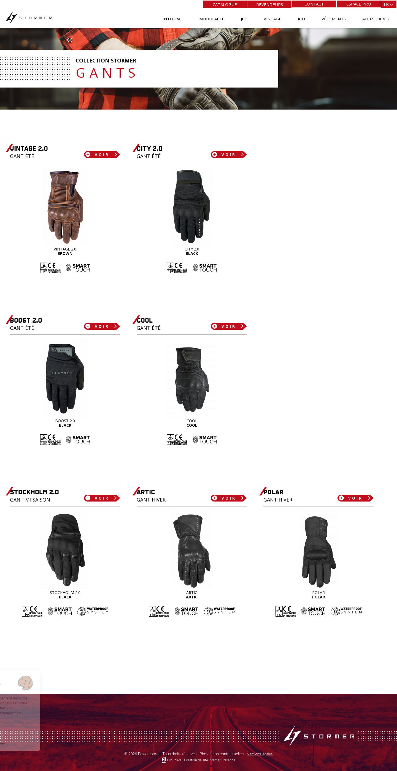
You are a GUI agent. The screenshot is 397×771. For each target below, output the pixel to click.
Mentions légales (259, 754)
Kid (301, 18)
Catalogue (225, 4)
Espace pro (358, 4)
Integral (173, 18)
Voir (99, 154)
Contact (314, 4)
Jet (244, 18)
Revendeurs (269, 4)
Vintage (272, 18)
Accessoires (375, 18)
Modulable (211, 18)
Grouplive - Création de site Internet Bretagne (201, 760)
